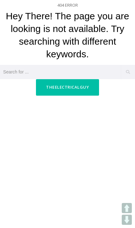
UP (127, 208)
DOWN (127, 220)
